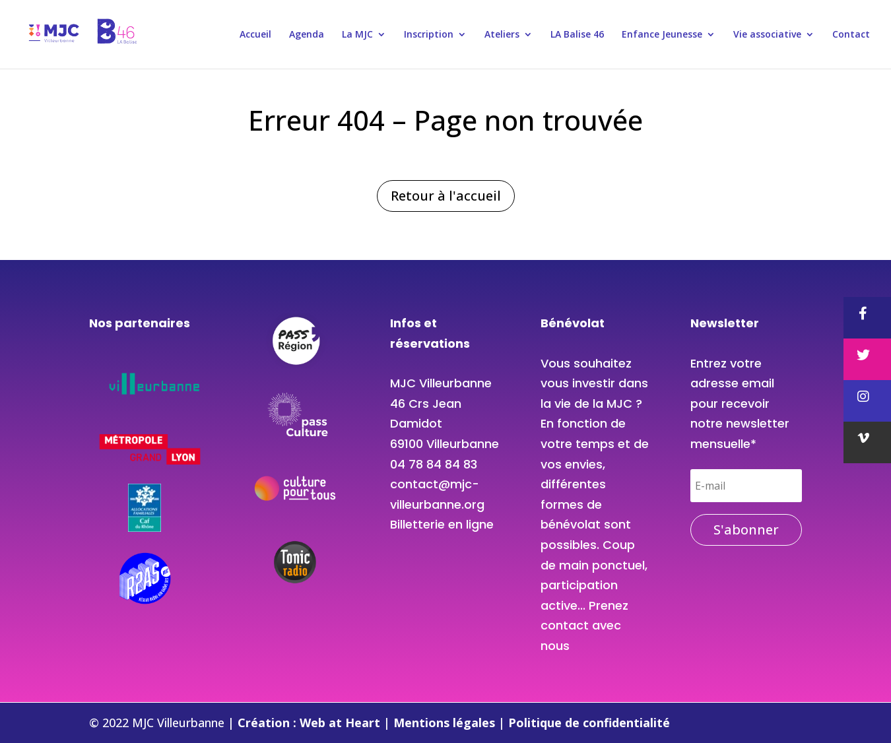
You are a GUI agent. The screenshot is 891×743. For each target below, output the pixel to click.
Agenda (306, 35)
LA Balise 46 (577, 35)
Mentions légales (445, 722)
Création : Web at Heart (310, 722)
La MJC (357, 35)
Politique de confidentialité (589, 722)
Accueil (255, 35)
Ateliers (501, 35)
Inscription (428, 35)
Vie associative (767, 35)
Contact (851, 35)
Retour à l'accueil (446, 196)
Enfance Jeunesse (662, 35)
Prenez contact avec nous (584, 625)
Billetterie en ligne (442, 524)
